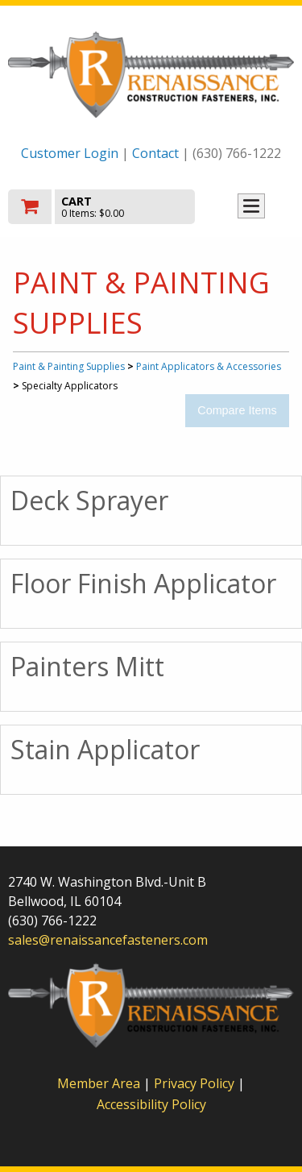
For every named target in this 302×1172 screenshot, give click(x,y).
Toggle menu (251, 205)
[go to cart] (108, 206)
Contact (155, 153)
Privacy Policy (196, 1083)
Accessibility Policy (151, 1104)
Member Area (98, 1083)
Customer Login (69, 153)
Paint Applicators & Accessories (208, 366)
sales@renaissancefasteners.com (108, 940)
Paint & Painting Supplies (69, 366)
